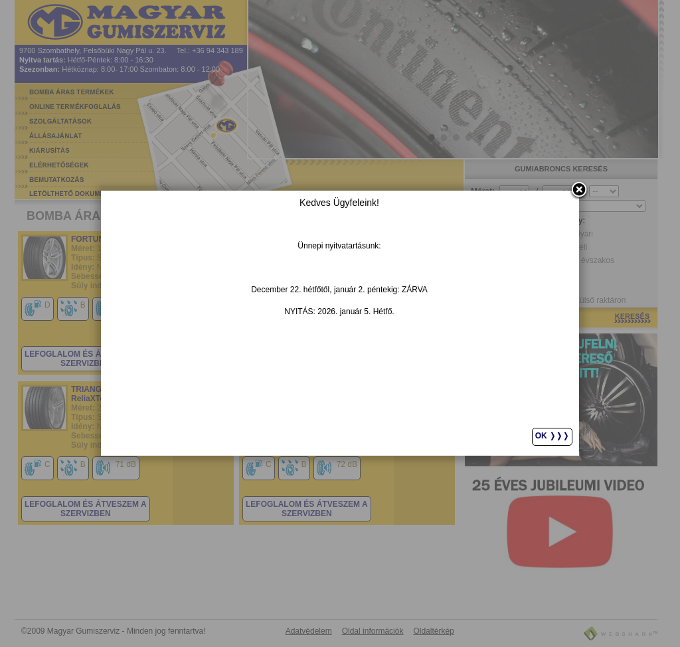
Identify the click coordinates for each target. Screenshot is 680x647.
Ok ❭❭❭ (552, 435)
